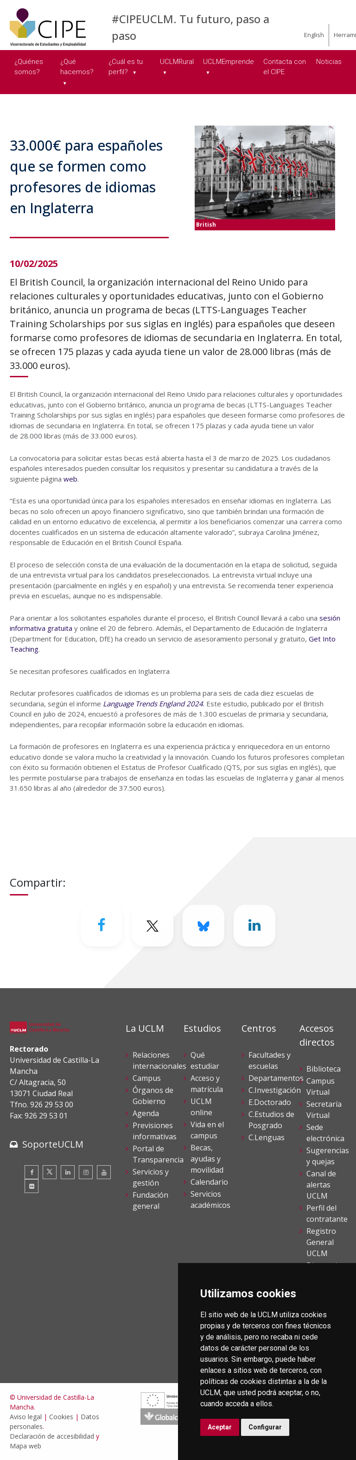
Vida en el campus (207, 1130)
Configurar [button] (265, 1427)
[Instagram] (86, 1172)
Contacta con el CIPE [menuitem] (284, 66)
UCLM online (201, 1106)
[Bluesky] (203, 925)
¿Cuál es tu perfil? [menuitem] (125, 66)
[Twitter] (152, 925)
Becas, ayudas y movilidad (207, 1159)
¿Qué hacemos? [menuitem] (77, 66)
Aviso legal (26, 1416)
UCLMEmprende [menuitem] (228, 61)
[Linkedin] (254, 925)
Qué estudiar (205, 1060)
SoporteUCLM (52, 1144)
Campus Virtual (320, 1086)
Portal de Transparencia (158, 1154)
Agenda (146, 1113)
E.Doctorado (269, 1102)
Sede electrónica (325, 1132)
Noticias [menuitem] (329, 61)
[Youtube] (104, 1172)
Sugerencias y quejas (327, 1156)
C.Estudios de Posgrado (271, 1119)
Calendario (209, 1182)
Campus (147, 1078)
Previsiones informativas (155, 1131)
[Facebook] (101, 925)
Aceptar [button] (220, 1427)
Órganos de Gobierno (153, 1095)
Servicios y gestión (151, 1177)
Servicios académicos (210, 1199)
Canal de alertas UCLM (321, 1184)
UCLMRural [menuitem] (177, 61)
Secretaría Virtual (324, 1109)
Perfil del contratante (327, 1213)
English (314, 35)
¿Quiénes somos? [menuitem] (28, 66)
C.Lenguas (266, 1137)
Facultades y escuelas (269, 1060)
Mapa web (25, 1445)
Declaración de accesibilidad (52, 1436)
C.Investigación (274, 1090)
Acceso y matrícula (207, 1083)
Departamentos (276, 1078)
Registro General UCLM (321, 1242)
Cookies (61, 1416)
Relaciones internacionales (159, 1060)
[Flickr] (31, 1186)
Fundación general (150, 1200)
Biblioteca (323, 1069)
